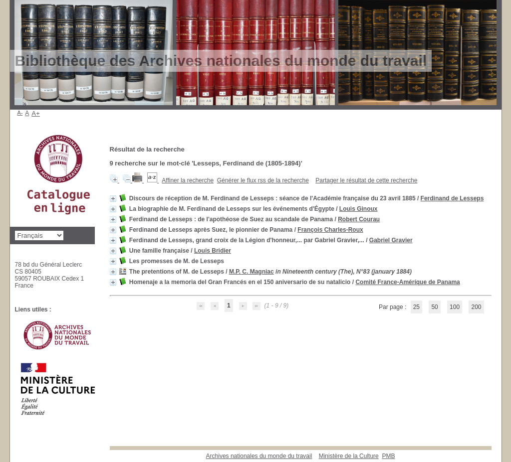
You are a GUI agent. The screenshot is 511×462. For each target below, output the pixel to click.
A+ (35, 113)
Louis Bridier (212, 250)
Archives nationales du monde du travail (259, 456)
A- (20, 113)
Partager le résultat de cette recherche (366, 180)
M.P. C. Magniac (251, 271)
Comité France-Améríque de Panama (407, 282)
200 (476, 307)
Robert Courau (359, 219)
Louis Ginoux (358, 208)
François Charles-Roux (330, 229)
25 (416, 307)
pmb (388, 456)
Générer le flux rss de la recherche (263, 180)
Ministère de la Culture (349, 456)
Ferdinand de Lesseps (452, 198)
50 (434, 307)
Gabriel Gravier (391, 240)
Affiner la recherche (188, 180)
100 (455, 307)
